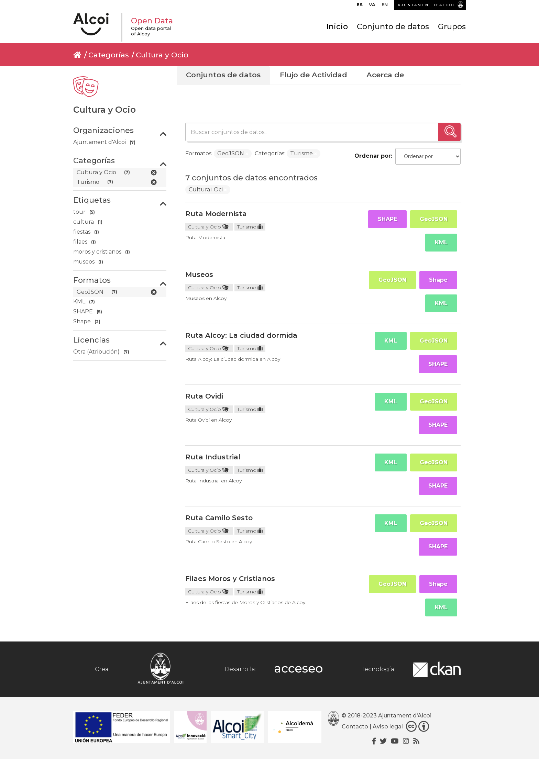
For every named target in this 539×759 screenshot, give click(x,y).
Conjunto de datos (393, 26)
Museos (199, 274)
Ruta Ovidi (204, 396)
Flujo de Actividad (313, 74)
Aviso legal (388, 726)
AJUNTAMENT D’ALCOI (426, 5)
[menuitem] (359, 6)
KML (441, 242)
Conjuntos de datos (223, 74)
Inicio (337, 26)
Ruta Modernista (216, 214)
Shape (438, 280)
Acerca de (385, 74)
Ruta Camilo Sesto (219, 518)
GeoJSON (434, 219)
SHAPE (387, 219)
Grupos (452, 26)
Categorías (108, 55)
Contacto (355, 726)
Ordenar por (372, 156)
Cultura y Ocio (162, 55)
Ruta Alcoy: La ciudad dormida (241, 335)
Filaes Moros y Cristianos (230, 578)
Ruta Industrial (212, 457)
